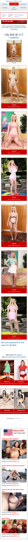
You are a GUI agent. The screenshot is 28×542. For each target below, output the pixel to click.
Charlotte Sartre (21, 410)
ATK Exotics (23, 4)
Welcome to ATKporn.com (14, 1)
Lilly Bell (14, 104)
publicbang (15, 483)
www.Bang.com (8, 435)
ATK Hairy (4, 7)
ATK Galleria (14, 4)
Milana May (7, 410)
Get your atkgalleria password (14, 106)
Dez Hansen (21, 381)
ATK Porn (4, 4)
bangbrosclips (16, 459)
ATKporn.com (18, 418)
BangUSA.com (14, 461)
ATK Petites (23, 7)
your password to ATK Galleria (15, 357)
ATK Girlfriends (14, 8)
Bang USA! (18, 430)
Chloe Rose (7, 381)
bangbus (14, 512)
